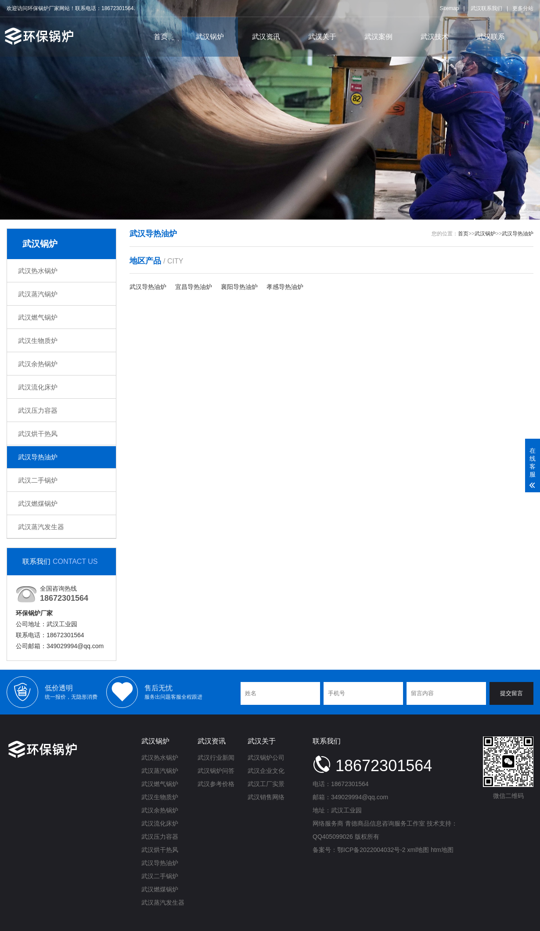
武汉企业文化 (266, 770)
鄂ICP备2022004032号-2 (371, 849)
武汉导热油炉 (38, 457)
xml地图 (418, 849)
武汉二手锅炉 (38, 480)
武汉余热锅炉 (38, 364)
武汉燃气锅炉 (38, 317)
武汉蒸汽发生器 (41, 526)
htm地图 (442, 849)
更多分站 (522, 8)
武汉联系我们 (486, 8)
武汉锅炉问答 (216, 770)
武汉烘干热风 (38, 433)
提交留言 (511, 693)
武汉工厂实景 (266, 783)
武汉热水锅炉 (38, 270)
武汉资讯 (266, 36)
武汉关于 (322, 36)
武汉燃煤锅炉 (38, 503)
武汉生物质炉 (38, 340)
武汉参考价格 (216, 783)
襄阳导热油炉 (239, 286)
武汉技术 (435, 36)
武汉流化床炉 (38, 387)
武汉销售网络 (266, 797)
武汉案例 (378, 36)
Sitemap (449, 8)
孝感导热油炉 (284, 286)
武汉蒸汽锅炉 (38, 294)
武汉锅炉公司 (266, 757)
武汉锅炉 (210, 36)
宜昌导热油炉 (193, 286)
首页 (161, 36)
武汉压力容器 (38, 410)
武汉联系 (491, 36)
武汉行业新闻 (216, 757)
